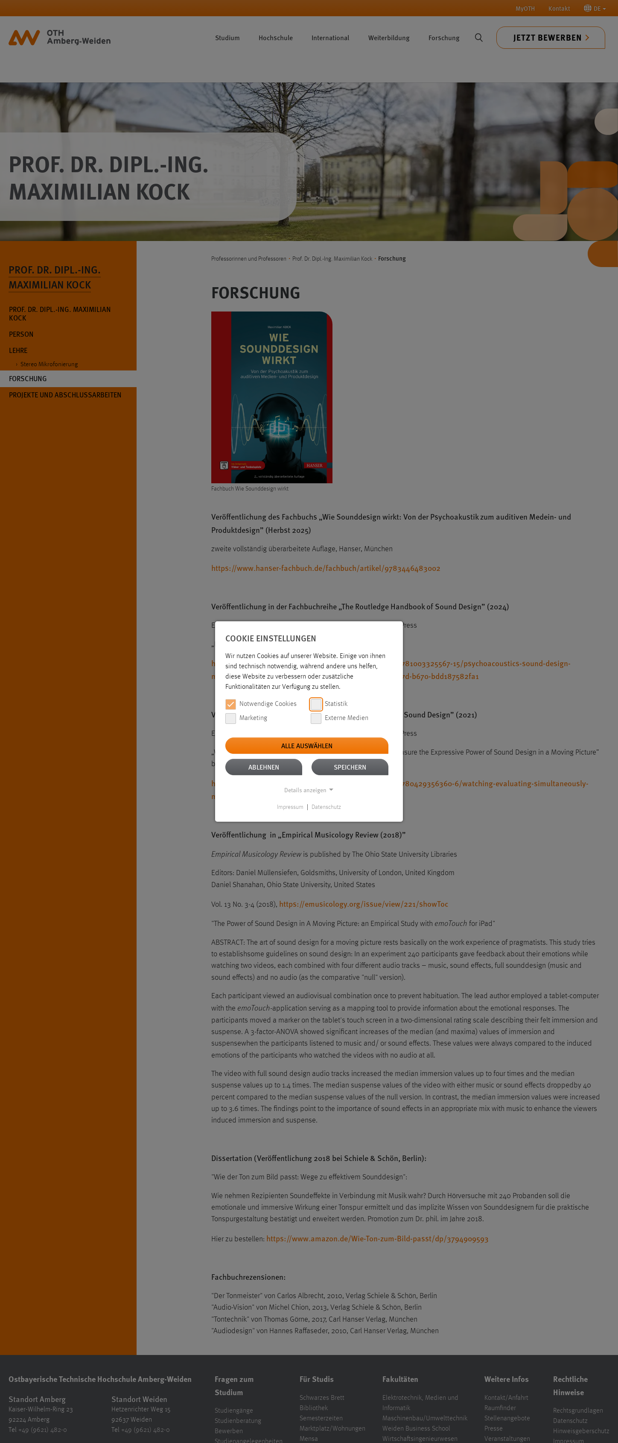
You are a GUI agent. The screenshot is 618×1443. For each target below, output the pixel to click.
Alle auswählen (306, 745)
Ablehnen (263, 767)
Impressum (290, 807)
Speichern (350, 767)
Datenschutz (326, 807)
